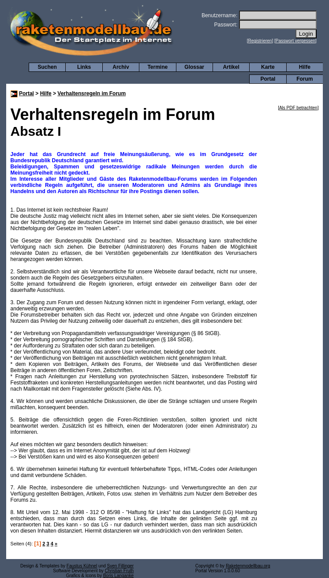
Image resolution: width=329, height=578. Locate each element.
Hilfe (304, 67)
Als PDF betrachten (298, 107)
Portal (267, 79)
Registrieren (260, 40)
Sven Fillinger (120, 565)
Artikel (231, 67)
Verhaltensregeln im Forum (91, 93)
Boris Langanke (118, 575)
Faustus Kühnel (82, 565)
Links (84, 67)
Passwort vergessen (295, 40)
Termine (157, 67)
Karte (268, 67)
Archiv (120, 67)
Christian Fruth (119, 570)
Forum (304, 79)
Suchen (47, 67)
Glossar (194, 67)
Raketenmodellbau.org (248, 565)
